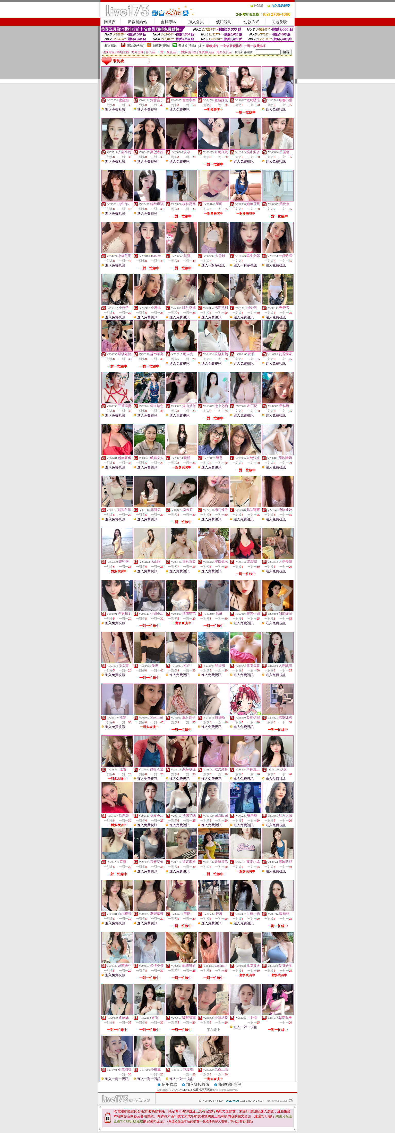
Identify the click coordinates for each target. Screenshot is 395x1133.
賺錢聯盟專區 (230, 1084)
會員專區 (168, 22)
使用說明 (223, 22)
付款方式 (251, 22)
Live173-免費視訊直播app (198, 1089)
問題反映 (279, 22)
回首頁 (110, 22)
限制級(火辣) (135, 46)
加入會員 (196, 22)
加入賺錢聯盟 (197, 1084)
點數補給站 (137, 22)
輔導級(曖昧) (161, 46)
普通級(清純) (187, 46)
